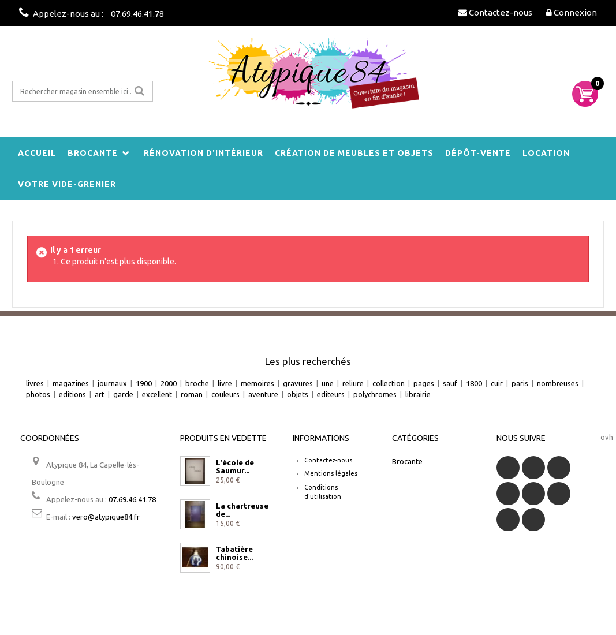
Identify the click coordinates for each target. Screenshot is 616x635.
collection (388, 383)
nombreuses (557, 383)
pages (423, 383)
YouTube (508, 493)
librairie (418, 394)
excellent (157, 394)
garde (123, 394)
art (99, 394)
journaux (112, 383)
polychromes (375, 394)
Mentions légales (330, 473)
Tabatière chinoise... (234, 553)
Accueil (37, 153)
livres (35, 383)
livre (225, 383)
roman (192, 394)
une (328, 383)
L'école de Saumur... (235, 466)
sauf (450, 383)
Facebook (508, 467)
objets (297, 394)
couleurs (225, 394)
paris (520, 383)
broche (197, 383)
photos (38, 394)
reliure (353, 383)
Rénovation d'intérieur (203, 153)
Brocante (93, 153)
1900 (144, 383)
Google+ (533, 493)
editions (72, 394)
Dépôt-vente (478, 153)
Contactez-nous (328, 460)
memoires (257, 383)
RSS (558, 467)
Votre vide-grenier (67, 184)
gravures (298, 383)
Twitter (533, 467)
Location (546, 153)
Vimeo (508, 519)
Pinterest (558, 493)
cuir (497, 383)
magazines (71, 383)
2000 (168, 383)
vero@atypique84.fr (106, 517)
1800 (474, 383)
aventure (263, 394)
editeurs (331, 394)
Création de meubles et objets (354, 153)
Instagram (533, 519)
